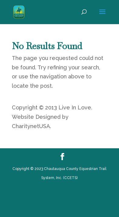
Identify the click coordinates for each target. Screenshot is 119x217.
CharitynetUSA (31, 126)
